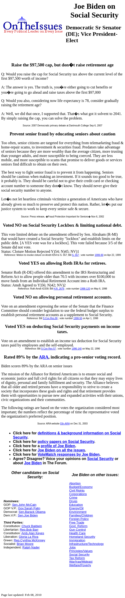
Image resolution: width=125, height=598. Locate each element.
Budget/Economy (81, 487)
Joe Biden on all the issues (61, 450)
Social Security (100, 459)
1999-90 (99, 255)
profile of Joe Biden (58, 446)
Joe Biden (33, 463)
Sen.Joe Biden (28, 515)
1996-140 (77, 348)
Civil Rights (77, 490)
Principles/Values (81, 551)
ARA (44, 356)
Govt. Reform (78, 526)
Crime (73, 497)
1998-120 (85, 288)
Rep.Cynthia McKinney (29, 540)
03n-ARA (65, 423)
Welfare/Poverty (80, 565)
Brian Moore (25, 544)
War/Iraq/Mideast (81, 561)
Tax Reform (77, 558)
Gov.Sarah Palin (29, 508)
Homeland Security (82, 536)
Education (76, 504)
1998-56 (77, 318)
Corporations (78, 494)
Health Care (77, 533)
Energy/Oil (76, 508)
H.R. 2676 (59, 288)
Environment (77, 512)
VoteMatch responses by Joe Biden (68, 454)
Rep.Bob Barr (29, 529)
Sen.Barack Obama (32, 512)
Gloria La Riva (28, 536)
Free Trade (76, 522)
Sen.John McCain (24, 504)
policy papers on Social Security (66, 442)
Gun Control (77, 529)
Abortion (74, 483)
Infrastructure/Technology (86, 544)
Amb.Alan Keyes (32, 533)
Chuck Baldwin (32, 526)
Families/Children (81, 515)
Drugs (73, 501)
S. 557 (75, 255)
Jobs (72, 547)
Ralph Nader (31, 547)
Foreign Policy (79, 519)
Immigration (77, 540)
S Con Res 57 (48, 348)
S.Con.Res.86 (50, 318)
